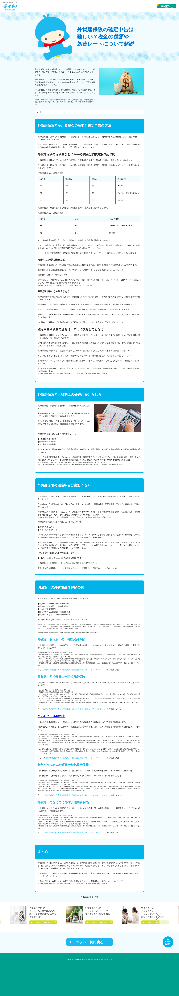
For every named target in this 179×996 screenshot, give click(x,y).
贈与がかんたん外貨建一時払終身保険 (63, 764)
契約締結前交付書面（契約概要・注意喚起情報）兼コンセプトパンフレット (76, 670)
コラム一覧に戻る (90, 942)
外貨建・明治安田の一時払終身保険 (61, 639)
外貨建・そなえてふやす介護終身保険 (63, 802)
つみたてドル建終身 (51, 716)
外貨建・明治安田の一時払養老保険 (61, 676)
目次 (41, 112)
